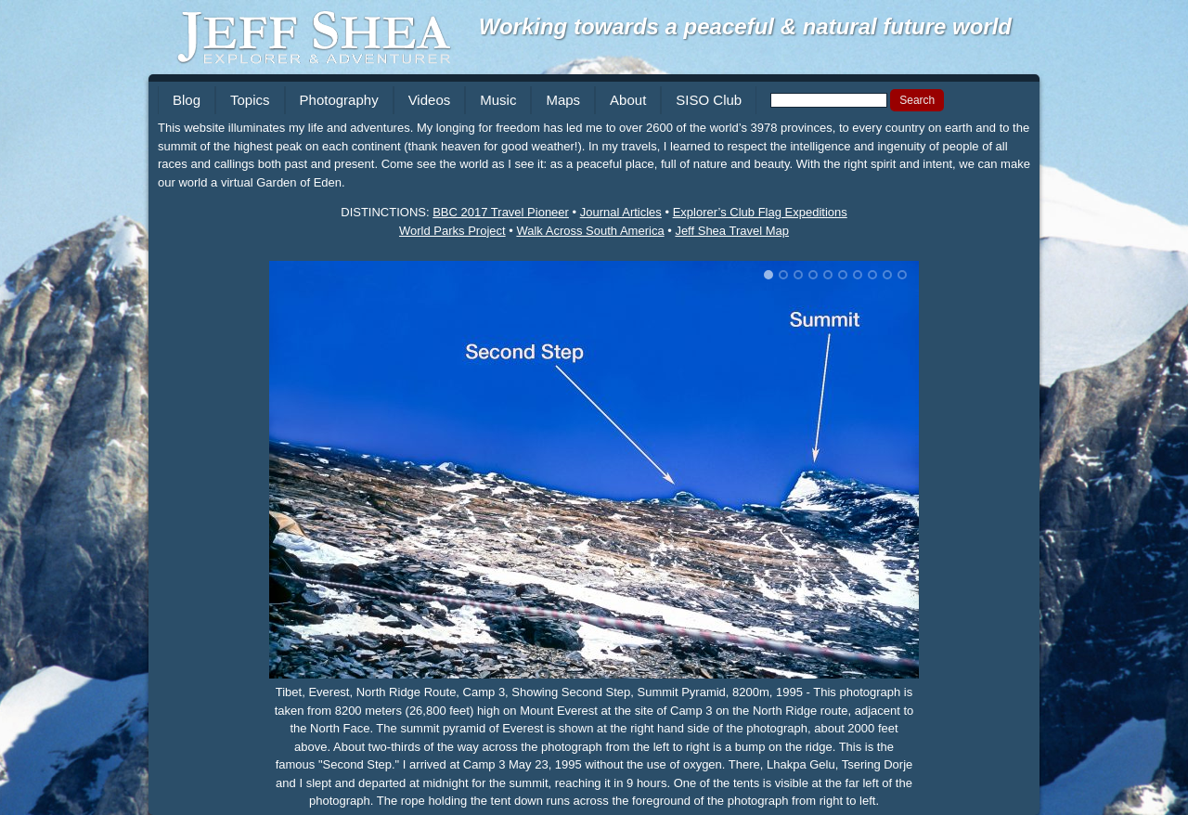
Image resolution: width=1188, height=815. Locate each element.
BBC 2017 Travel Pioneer (501, 212)
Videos (429, 100)
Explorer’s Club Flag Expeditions (760, 212)
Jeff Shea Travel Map (732, 231)
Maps (563, 100)
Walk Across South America (590, 231)
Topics (250, 100)
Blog (186, 100)
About (628, 100)
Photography (339, 100)
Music (498, 100)
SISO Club (709, 100)
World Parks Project (452, 231)
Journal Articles (621, 212)
